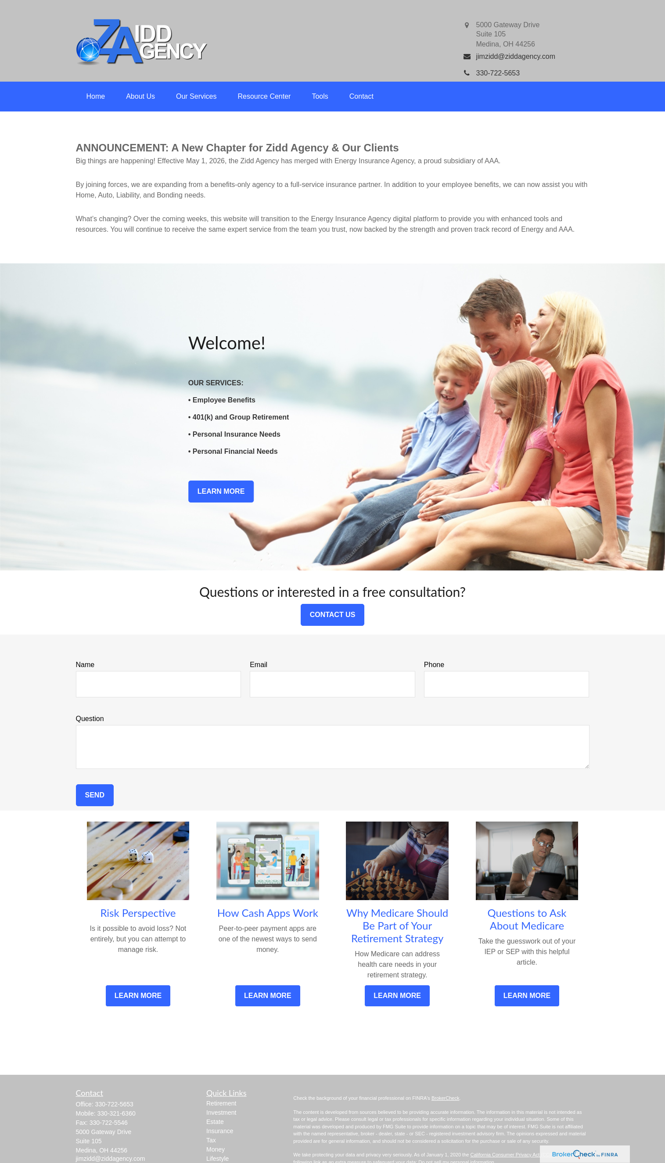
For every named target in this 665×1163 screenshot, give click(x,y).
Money (215, 1149)
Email (258, 664)
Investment (221, 1112)
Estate (215, 1121)
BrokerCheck (445, 1098)
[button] (96, 96)
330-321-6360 (116, 1113)
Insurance (219, 1130)
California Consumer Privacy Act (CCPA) (513, 1154)
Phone (434, 664)
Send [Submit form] (94, 795)
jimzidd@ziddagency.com (110, 1158)
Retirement (221, 1103)
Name (85, 664)
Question (90, 718)
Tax (211, 1140)
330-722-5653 (114, 1104)
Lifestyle (217, 1158)
